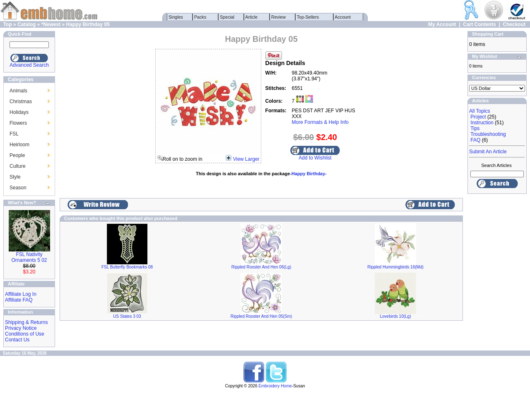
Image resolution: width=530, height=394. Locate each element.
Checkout (514, 24)
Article (251, 17)
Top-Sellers (308, 17)
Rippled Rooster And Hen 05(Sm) (261, 316)
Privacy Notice (21, 328)
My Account (442, 24)
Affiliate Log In (20, 294)
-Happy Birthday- (308, 173)
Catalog (26, 24)
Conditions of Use (24, 334)
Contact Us (17, 340)
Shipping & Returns (26, 322)
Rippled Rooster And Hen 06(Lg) (261, 267)
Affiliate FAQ (18, 300)
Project (478, 117)
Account (343, 17)
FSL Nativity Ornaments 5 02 (29, 257)
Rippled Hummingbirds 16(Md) (395, 267)
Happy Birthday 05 (88, 24)
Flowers (18, 123)
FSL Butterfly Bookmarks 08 (127, 267)
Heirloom (19, 144)
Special (227, 17)
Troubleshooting (488, 134)
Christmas (21, 101)
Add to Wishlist (315, 158)
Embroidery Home (275, 386)
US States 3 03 (127, 316)
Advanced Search (29, 65)
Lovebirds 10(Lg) (395, 316)
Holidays (19, 112)
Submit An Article (488, 152)
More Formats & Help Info (320, 122)
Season (18, 188)
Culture (18, 166)
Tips (474, 128)
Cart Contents (479, 24)
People (17, 155)
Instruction (481, 123)
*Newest (50, 24)
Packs (200, 17)
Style (15, 177)
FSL (14, 134)
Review (278, 17)
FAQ (475, 140)
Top (7, 24)
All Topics (479, 111)
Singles (175, 17)
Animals (18, 91)
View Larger (246, 159)
